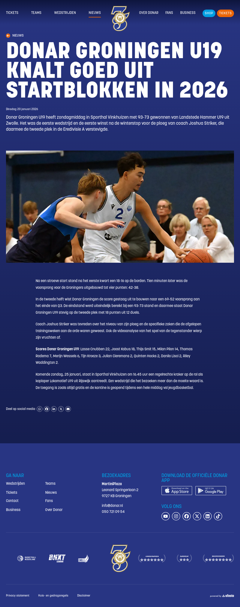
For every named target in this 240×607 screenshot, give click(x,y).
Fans (169, 13)
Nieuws (95, 13)
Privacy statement (17, 595)
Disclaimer (83, 595)
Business (188, 13)
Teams (36, 13)
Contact (12, 501)
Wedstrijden (65, 13)
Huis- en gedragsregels (53, 595)
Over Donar (148, 13)
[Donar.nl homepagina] (120, 18)
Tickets (12, 13)
